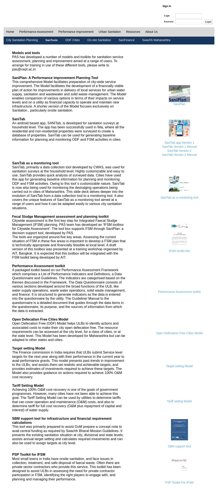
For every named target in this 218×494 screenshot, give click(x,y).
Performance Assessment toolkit (179, 292)
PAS (18, 10)
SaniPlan (179, 104)
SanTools (51, 40)
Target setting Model (179, 366)
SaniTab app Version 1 (179, 142)
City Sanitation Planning (22, 40)
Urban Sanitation (110, 31)
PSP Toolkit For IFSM (179, 482)
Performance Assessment (36, 31)
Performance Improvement (76, 31)
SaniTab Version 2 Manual (179, 154)
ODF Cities (72, 40)
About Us (151, 31)
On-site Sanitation (99, 40)
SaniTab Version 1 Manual (179, 146)
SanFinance (127, 40)
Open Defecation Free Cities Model (179, 333)
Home (10, 31)
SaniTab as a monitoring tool (179, 197)
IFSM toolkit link (179, 251)
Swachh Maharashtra (156, 40)
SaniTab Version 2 (179, 150)
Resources (133, 31)
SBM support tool (179, 446)
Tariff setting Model (179, 401)
